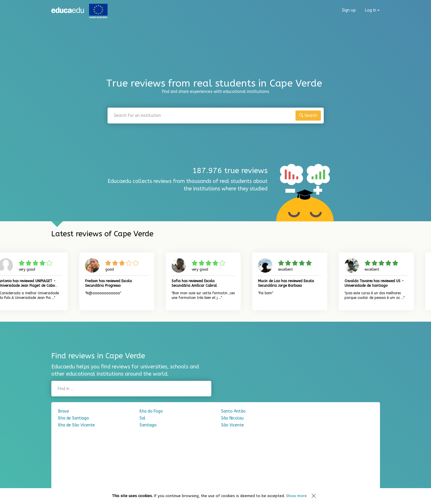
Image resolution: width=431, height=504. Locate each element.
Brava (63, 411)
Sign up (349, 10)
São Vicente (232, 425)
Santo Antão (233, 411)
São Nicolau (232, 418)
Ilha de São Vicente (76, 425)
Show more (296, 496)
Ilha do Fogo (151, 411)
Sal (143, 418)
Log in (372, 10)
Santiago (148, 425)
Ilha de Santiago (73, 418)
